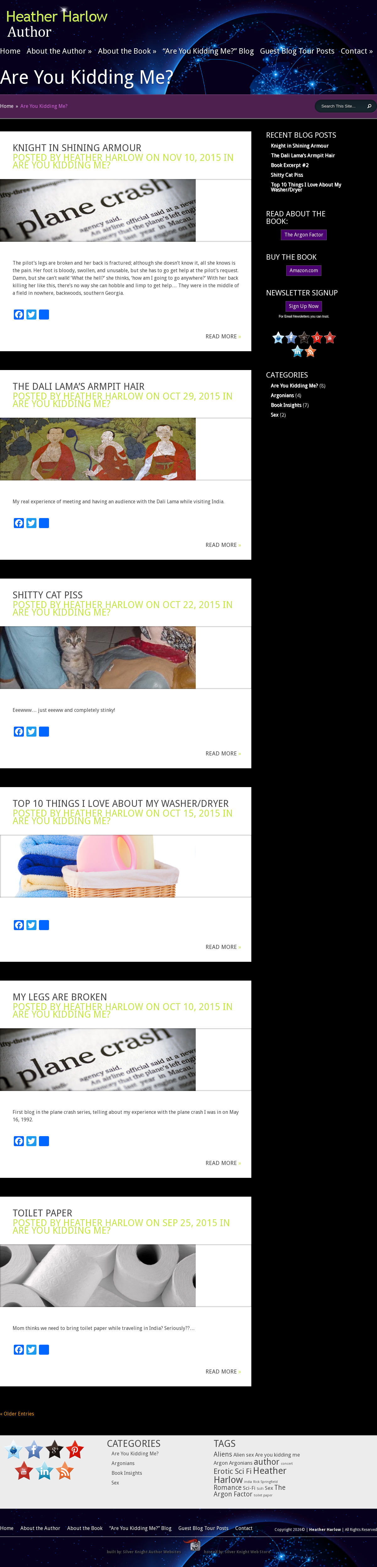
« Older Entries (17, 1414)
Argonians (282, 395)
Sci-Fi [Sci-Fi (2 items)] (249, 1488)
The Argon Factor (303, 235)
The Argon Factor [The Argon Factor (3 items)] (250, 1491)
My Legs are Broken (60, 997)
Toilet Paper (42, 1213)
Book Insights (286, 405)
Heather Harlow (103, 157)
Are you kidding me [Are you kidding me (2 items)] (277, 1455)
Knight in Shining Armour (77, 147)
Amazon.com (304, 270)
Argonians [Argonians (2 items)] (241, 1463)
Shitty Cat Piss (48, 595)
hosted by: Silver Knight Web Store (237, 1552)
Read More (223, 336)
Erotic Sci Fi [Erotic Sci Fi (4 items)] (233, 1471)
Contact (357, 51)
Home (10, 51)
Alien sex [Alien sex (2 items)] (243, 1455)
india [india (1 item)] (248, 1482)
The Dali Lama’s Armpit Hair (79, 386)
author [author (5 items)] (267, 1462)
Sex (274, 415)
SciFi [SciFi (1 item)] (260, 1489)
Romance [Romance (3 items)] (228, 1487)
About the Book (127, 51)
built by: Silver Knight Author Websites (144, 1552)
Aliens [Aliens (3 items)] (223, 1454)
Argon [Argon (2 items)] (221, 1463)
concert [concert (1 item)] (287, 1464)
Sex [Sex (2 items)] (269, 1488)
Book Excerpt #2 (290, 165)
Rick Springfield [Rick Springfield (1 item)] (265, 1482)
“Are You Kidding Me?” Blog (208, 51)
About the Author (59, 51)
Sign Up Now (304, 306)
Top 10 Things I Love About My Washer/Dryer (121, 803)
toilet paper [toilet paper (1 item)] (263, 1495)
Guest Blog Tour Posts (297, 51)
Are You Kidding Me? (62, 165)
